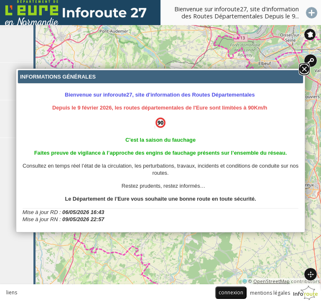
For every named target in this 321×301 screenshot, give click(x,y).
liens (11, 292)
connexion (231, 292)
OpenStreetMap (271, 281)
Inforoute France (310, 34)
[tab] (16, 44)
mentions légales (270, 292)
